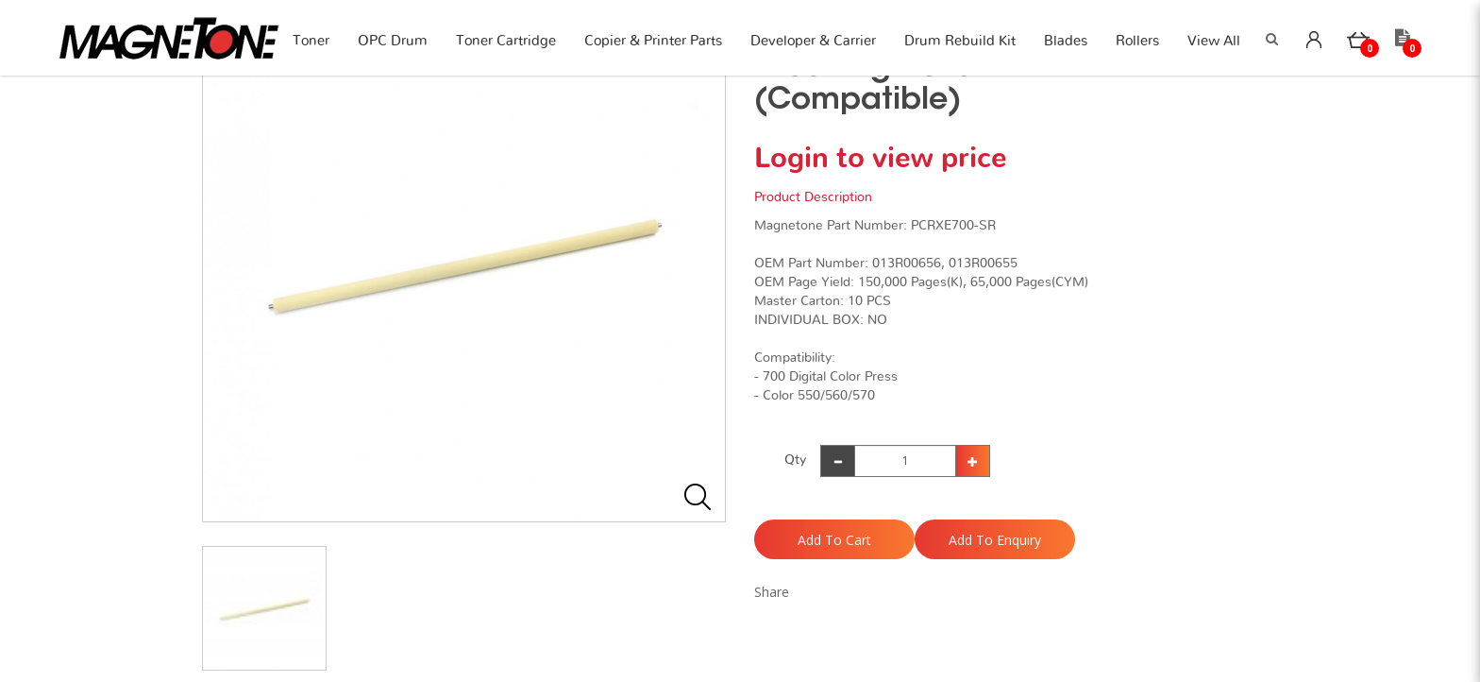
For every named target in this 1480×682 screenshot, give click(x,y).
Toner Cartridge (506, 41)
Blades (1065, 41)
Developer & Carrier (813, 41)
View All (1213, 41)
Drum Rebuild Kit (960, 41)
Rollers (1137, 41)
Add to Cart (834, 540)
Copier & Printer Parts (653, 41)
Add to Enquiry (995, 540)
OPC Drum (393, 41)
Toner (311, 41)
